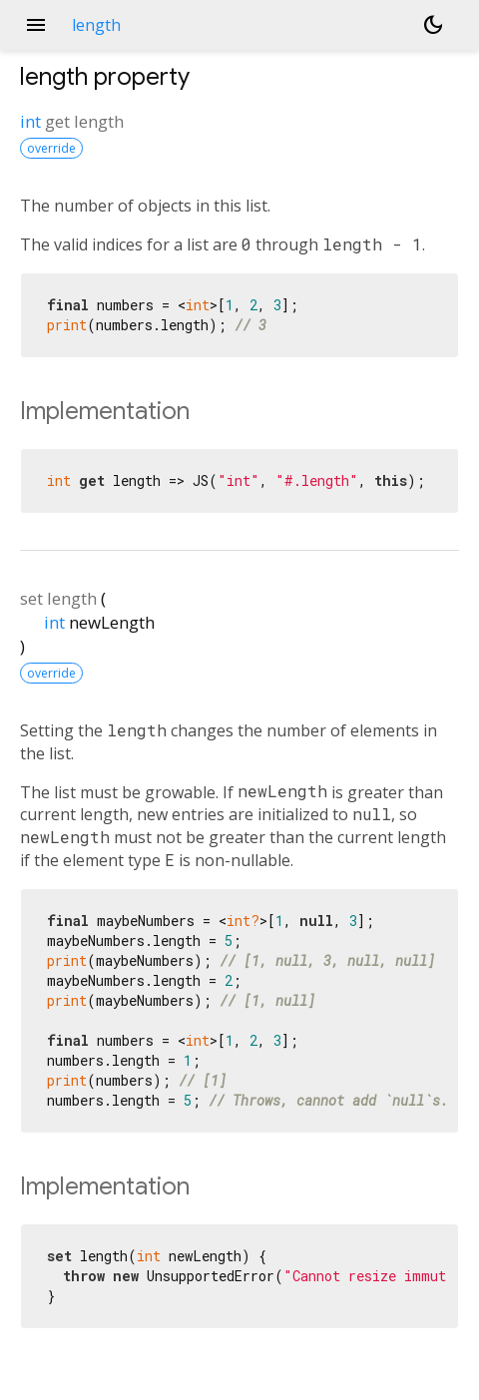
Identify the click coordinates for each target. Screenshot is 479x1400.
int (30, 121)
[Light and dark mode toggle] (433, 25)
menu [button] (36, 25)
